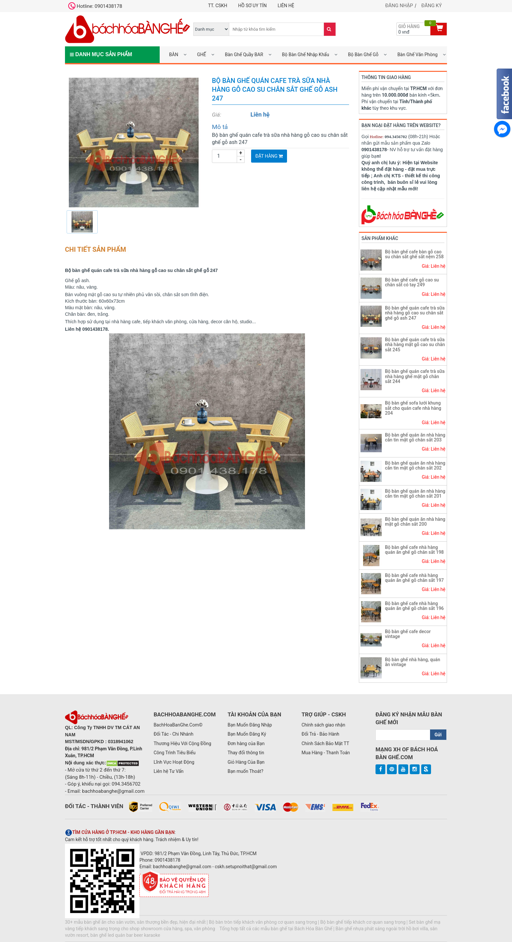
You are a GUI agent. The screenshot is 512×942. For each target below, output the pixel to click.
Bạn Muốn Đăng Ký (247, 734)
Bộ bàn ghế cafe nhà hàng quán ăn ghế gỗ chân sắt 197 (414, 578)
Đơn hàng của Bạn (246, 743)
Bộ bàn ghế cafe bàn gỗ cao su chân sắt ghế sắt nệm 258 (414, 254)
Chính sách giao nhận (323, 724)
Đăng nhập (399, 5)
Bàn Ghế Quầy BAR (244, 54)
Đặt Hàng (269, 156)
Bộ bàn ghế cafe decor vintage (408, 634)
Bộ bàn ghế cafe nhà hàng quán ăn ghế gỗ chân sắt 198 (414, 550)
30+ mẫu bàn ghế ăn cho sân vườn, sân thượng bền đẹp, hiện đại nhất (135, 922)
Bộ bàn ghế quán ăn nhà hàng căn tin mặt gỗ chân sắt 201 (415, 493)
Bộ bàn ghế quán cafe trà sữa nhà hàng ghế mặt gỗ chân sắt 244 (415, 376)
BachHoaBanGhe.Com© (177, 724)
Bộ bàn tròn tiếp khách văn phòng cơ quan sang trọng (263, 922)
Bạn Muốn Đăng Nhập (250, 724)
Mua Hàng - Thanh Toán (325, 752)
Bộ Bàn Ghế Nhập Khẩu (305, 54)
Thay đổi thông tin (246, 752)
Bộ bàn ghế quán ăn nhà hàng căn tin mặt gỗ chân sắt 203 (415, 437)
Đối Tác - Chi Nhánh (173, 734)
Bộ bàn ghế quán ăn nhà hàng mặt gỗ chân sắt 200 (415, 522)
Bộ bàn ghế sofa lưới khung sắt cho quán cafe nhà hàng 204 (413, 408)
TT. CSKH (217, 5)
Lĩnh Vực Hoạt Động (173, 762)
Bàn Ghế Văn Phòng (417, 54)
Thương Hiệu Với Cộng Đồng (182, 743)
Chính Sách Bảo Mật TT (325, 743)
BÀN (173, 54)
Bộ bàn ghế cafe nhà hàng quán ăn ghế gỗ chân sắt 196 (414, 606)
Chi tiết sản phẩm (95, 249)
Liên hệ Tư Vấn (168, 771)
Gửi (438, 734)
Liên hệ (286, 5)
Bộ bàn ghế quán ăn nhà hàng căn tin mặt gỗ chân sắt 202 (415, 465)
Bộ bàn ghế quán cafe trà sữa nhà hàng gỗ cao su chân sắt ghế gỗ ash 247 (415, 313)
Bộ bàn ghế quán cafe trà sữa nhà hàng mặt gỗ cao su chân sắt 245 (415, 344)
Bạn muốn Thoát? (245, 771)
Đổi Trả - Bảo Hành (320, 734)
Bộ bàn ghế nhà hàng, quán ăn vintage (412, 662)
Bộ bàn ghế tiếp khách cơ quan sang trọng (363, 922)
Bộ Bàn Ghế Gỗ (363, 54)
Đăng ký (431, 5)
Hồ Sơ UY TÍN (252, 5)
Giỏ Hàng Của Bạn (246, 762)
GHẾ (201, 54)
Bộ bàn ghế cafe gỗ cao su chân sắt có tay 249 (412, 282)
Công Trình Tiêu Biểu (174, 752)
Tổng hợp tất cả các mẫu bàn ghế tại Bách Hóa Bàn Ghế (275, 928)
